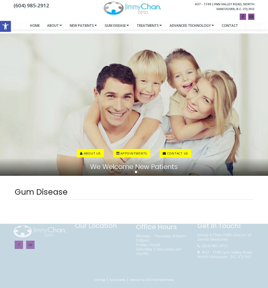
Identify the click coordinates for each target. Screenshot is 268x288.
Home (35, 27)
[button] (5, 26)
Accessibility (118, 280)
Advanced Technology (190, 27)
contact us (175, 153)
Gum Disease (115, 27)
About (53, 27)
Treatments (148, 27)
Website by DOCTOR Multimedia (152, 280)
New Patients (82, 27)
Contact (230, 27)
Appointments (131, 153)
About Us (90, 153)
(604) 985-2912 (31, 5)
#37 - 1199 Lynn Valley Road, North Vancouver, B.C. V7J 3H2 (224, 6)
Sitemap (99, 280)
